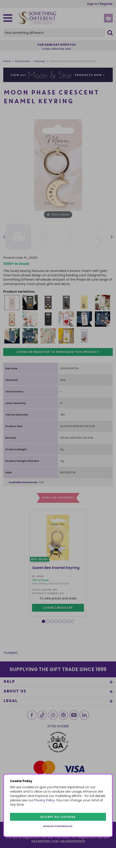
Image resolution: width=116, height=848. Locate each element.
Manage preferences (58, 826)
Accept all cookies (58, 817)
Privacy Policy (44, 800)
